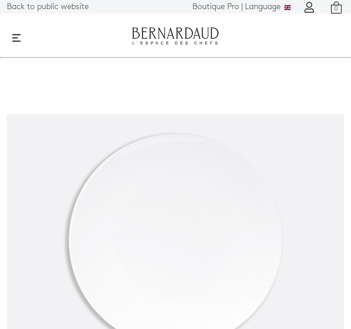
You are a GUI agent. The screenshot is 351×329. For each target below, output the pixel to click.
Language (241, 7)
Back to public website (48, 7)
